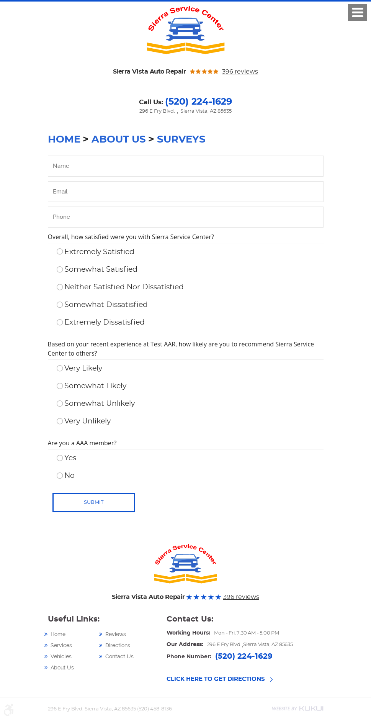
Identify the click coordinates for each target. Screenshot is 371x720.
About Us (119, 139)
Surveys (181, 139)
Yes (70, 458)
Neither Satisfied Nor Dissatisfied (124, 287)
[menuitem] (75, 634)
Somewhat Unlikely (99, 403)
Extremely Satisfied (99, 252)
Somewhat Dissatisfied (106, 304)
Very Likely (83, 368)
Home (64, 139)
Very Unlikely (87, 421)
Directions (117, 645)
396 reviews (240, 72)
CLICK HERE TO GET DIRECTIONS (216, 679)
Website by (298, 708)
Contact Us (119, 656)
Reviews (115, 634)
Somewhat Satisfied (100, 269)
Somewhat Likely (95, 386)
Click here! (357, 12)
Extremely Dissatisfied (104, 322)
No (69, 475)
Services (61, 645)
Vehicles (61, 656)
